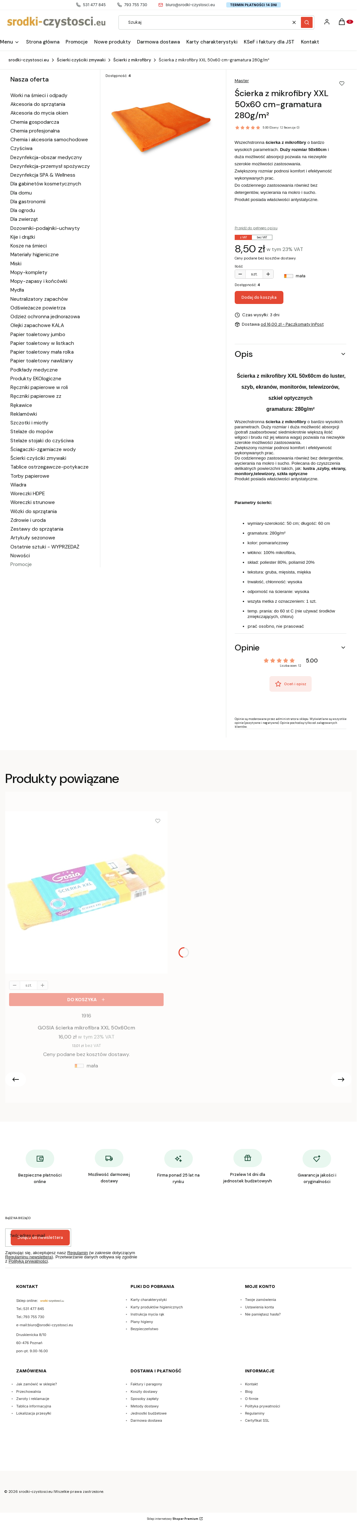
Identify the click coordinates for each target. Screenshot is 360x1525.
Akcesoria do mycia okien (39, 113)
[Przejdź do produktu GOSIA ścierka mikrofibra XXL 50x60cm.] (86, 894)
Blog (249, 1391)
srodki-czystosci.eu (28, 60)
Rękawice (21, 405)
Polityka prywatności (262, 1406)
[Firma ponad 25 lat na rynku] (178, 1168)
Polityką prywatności (28, 1261)
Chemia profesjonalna (35, 131)
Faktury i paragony (146, 1384)
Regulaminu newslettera (28, 1256)
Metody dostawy (144, 1406)
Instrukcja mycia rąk (147, 1314)
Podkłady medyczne (34, 370)
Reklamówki (23, 414)
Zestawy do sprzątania (36, 529)
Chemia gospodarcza (34, 122)
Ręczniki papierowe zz (35, 396)
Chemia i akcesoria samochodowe (49, 139)
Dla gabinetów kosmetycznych (45, 184)
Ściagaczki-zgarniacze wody (43, 449)
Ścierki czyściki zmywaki (81, 60)
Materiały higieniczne (34, 254)
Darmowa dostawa (146, 1420)
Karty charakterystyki (148, 1299)
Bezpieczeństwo (144, 1329)
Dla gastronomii (27, 201)
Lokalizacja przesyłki (33, 1413)
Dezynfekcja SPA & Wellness (42, 175)
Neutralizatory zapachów (39, 299)
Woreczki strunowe (32, 502)
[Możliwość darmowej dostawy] (109, 1167)
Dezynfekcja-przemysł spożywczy (50, 166)
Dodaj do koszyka (259, 297)
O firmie (251, 1398)
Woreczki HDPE (27, 493)
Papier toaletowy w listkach (42, 343)
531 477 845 (91, 4)
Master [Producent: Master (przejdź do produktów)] (242, 80)
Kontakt (251, 1384)
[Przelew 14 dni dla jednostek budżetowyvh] (247, 1167)
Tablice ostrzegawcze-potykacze (49, 467)
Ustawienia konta (259, 1307)
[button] (307, 22)
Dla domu (21, 193)
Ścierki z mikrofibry (132, 60)
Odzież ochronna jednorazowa (45, 316)
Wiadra (18, 485)
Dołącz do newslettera (40, 1237)
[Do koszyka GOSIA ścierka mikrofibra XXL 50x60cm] (86, 999)
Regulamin (77, 1252)
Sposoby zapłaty (144, 1398)
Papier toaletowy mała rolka (42, 352)
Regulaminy (255, 1413)
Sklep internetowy (172, 1519)
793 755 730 (132, 4)
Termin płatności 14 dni (253, 5)
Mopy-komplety (28, 272)
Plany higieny (141, 1321)
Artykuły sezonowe (32, 538)
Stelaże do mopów (31, 431)
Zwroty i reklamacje (32, 1398)
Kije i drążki (22, 237)
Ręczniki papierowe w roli (39, 387)
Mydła (17, 290)
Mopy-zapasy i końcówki (38, 281)
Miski (15, 263)
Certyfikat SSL (257, 1420)
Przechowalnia (28, 1391)
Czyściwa (21, 148)
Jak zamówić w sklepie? (36, 1384)
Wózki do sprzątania (33, 511)
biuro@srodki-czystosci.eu (186, 4)
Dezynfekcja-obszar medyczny (46, 157)
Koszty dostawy (143, 1391)
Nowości (20, 555)
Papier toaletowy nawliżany (41, 361)
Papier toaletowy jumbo (37, 334)
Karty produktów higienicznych (156, 1307)
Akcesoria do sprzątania (37, 104)
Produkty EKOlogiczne (35, 378)
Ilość (239, 266)
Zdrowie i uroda (28, 520)
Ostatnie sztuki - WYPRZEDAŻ (44, 547)
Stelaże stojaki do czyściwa (42, 440)
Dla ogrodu (22, 210)
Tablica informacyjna (33, 1406)
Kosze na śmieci (28, 246)
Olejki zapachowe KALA (37, 325)
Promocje (21, 564)
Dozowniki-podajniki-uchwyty (45, 228)
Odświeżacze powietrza (38, 308)
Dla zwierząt (24, 219)
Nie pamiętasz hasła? (263, 1314)
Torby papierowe (29, 476)
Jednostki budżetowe (148, 1413)
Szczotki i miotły (29, 423)
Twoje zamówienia (260, 1299)
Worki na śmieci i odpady (39, 95)
